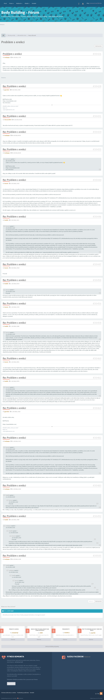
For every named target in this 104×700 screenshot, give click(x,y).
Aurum (7, 226)
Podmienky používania (23, 692)
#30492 (97, 516)
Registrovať (11, 683)
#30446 (97, 216)
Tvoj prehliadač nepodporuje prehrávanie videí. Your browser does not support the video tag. (26, 29)
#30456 (97, 303)
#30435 (97, 149)
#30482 (97, 437)
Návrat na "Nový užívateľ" (8, 606)
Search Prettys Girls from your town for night (40, 630)
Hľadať (27, 3)
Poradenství (65, 629)
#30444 (97, 179)
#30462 (97, 377)
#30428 (97, 86)
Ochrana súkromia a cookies (8, 692)
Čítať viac (13, 639)
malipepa (8, 526)
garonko (8, 159)
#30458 (97, 322)
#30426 (97, 53)
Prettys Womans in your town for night (92, 630)
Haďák (7, 495)
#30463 (97, 408)
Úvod (5, 3)
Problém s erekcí (13, 42)
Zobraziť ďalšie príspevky (52, 646)
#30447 (97, 264)
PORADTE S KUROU (14, 629)
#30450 (97, 280)
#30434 (97, 131)
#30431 (97, 116)
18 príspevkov (98, 46)
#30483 (97, 485)
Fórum (11, 3)
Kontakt (34, 3)
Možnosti (19, 3)
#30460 (97, 358)
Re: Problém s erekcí (14, 86)
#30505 (97, 555)
